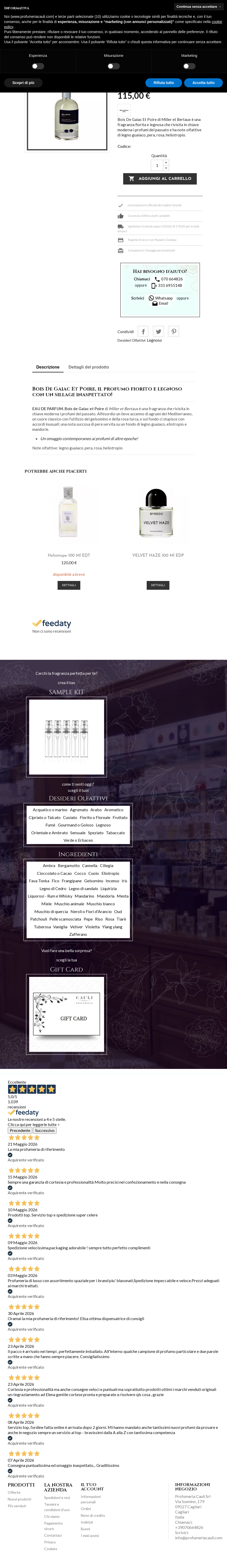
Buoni (85, 1529)
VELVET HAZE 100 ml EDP (158, 556)
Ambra (49, 865)
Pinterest (173, 331)
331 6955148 (166, 286)
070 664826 (168, 279)
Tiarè (121, 918)
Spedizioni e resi (57, 1497)
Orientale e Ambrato (49, 832)
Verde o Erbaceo (78, 840)
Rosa (109, 918)
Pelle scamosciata (65, 918)
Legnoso (154, 340)
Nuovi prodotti (19, 1499)
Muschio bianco (101, 903)
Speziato (96, 832)
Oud (118, 911)
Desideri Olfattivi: (132, 340)
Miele (46, 903)
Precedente (20, 1130)
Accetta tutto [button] (203, 83)
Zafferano (78, 934)
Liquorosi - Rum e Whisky (50, 895)
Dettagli (69, 585)
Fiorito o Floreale (95, 817)
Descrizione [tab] (48, 367)
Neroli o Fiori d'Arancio (91, 911)
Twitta (158, 331)
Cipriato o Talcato (45, 817)
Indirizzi (87, 1522)
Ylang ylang (112, 926)
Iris (124, 880)
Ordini (86, 1508)
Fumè (50, 824)
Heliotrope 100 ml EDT (69, 556)
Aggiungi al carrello (160, 178)
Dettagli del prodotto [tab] (89, 367)
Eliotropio (110, 873)
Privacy (50, 1542)
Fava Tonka (39, 880)
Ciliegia (106, 865)
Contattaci (53, 1535)
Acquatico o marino (50, 809)
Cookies (50, 1548)
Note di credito (93, 1515)
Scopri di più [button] (23, 83)
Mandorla (105, 895)
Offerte (14, 1492)
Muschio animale (69, 903)
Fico (55, 880)
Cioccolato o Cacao (54, 873)
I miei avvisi (90, 1535)
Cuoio (93, 873)
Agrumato (79, 809)
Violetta (92, 926)
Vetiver (76, 926)
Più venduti (17, 1506)
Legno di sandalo (83, 888)
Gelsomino (93, 880)
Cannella (89, 865)
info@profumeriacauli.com (198, 1537)
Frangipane (72, 880)
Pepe (88, 918)
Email (160, 304)
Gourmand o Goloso (75, 824)
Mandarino (84, 895)
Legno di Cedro (53, 888)
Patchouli (38, 918)
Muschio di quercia (51, 911)
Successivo (44, 1130)
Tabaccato (115, 832)
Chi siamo (52, 1516)
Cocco (80, 873)
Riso (99, 918)
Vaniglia (60, 926)
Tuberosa (42, 926)
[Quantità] (157, 165)
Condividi (143, 331)
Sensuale (77, 832)
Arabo (96, 809)
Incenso (112, 880)
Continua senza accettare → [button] (199, 7)
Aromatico (113, 809)
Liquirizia (108, 888)
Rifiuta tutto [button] (164, 83)
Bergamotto (69, 865)
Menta (123, 895)
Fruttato (120, 817)
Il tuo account (92, 1487)
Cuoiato (70, 817)
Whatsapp (160, 298)
